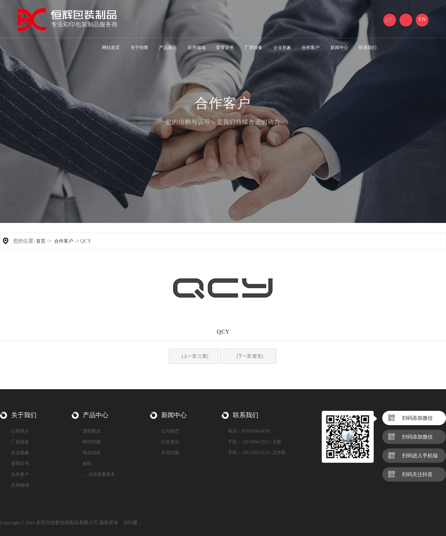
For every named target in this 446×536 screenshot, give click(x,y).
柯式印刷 (89, 442)
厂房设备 (17, 442)
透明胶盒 (89, 431)
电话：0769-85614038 (249, 431)
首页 (41, 241)
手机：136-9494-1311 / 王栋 (254, 442)
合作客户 (63, 241)
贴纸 (85, 463)
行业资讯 (167, 442)
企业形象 (17, 452)
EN (422, 19)
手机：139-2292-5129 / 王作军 (257, 452)
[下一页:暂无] (250, 356)
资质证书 (17, 463)
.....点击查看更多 (96, 474)
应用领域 (17, 485)
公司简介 (17, 431)
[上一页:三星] (195, 356)
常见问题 (167, 452)
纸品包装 (89, 452)
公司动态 (167, 431)
